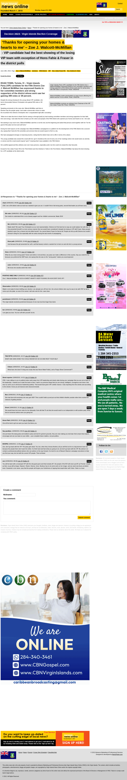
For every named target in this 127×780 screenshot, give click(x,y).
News (11, 14)
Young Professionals (24, 14)
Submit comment (84, 517)
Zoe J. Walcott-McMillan (23, 71)
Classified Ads (52, 752)
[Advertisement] (47, 172)
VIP (49, 71)
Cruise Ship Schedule (40, 752)
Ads (90, 14)
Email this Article (6, 76)
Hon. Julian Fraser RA (58, 71)
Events (30, 752)
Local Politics (40, 14)
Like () (21, 203)
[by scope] (109, 18)
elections (35, 71)
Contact (120, 3)
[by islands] (119, 18)
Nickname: (7, 495)
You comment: (9, 499)
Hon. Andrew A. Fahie (73, 71)
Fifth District (43, 71)
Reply (89, 203)
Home (5, 14)
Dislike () (28, 203)
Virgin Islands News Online (17, 27)
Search (118, 9)
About (96, 14)
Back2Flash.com (117, 754)
